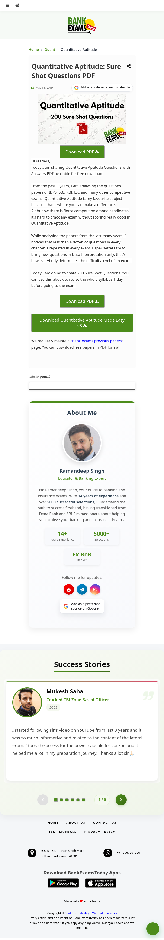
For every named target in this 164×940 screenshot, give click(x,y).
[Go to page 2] (61, 801)
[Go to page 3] (66, 801)
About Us (75, 824)
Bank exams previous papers (97, 341)
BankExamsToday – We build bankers (90, 915)
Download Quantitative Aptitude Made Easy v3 (82, 322)
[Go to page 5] (78, 801)
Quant (50, 49)
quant (44, 376)
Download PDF (79, 152)
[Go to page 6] (83, 801)
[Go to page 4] (72, 801)
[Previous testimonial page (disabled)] (42, 801)
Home (34, 49)
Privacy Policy (99, 834)
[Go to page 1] (56, 801)
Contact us (104, 824)
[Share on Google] (102, 88)
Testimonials (63, 834)
